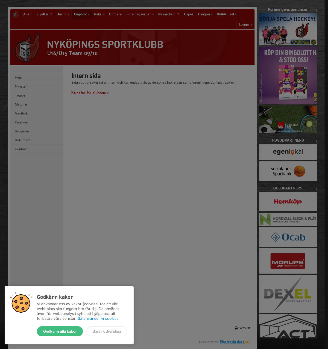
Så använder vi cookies (98, 318)
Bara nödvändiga (107, 331)
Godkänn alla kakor (60, 331)
